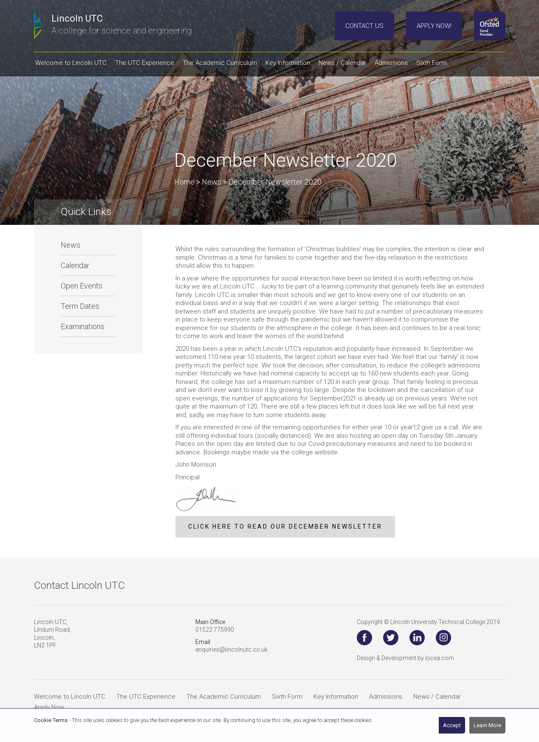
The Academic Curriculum (223, 696)
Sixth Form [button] (431, 63)
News (70, 245)
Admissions (385, 696)
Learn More (487, 725)
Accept (452, 725)
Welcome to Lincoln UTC (69, 696)
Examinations (82, 326)
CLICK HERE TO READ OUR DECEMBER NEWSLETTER (285, 526)
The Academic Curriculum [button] (220, 63)
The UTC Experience (145, 696)
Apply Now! (434, 26)
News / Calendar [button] (342, 63)
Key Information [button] (287, 63)
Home (184, 181)
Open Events (81, 285)
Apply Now (49, 707)
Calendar (75, 265)
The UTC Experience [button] (144, 63)
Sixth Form (287, 696)
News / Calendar (437, 696)
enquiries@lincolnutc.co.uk (231, 649)
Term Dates (80, 306)
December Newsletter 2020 (275, 181)
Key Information (335, 696)
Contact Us (364, 26)
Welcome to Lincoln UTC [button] (71, 63)
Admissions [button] (391, 63)
